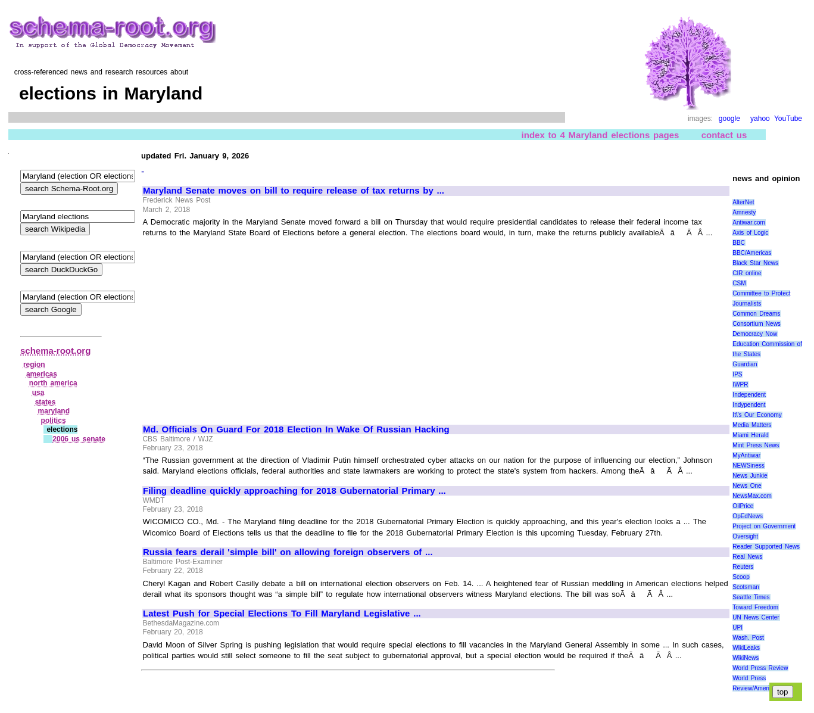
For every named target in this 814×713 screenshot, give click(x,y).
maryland (54, 411)
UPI (737, 627)
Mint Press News (755, 445)
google (729, 118)
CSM (739, 283)
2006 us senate (78, 439)
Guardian (744, 364)
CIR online (746, 273)
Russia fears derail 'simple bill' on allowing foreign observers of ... (288, 552)
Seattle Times (750, 597)
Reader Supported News (766, 546)
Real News (747, 556)
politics (53, 420)
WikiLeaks (746, 647)
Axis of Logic (750, 232)
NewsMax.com (752, 496)
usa (38, 392)
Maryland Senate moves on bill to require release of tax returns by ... (293, 190)
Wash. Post (747, 637)
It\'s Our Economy (756, 415)
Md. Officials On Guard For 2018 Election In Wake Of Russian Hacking (296, 429)
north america (53, 383)
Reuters (742, 566)
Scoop (740, 577)
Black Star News (755, 263)
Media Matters (751, 425)
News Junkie (749, 475)
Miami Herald (750, 435)
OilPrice (742, 506)
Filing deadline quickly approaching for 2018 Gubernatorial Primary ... (294, 491)
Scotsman (745, 587)
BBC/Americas (751, 253)
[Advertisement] (243, 325)
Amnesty (744, 212)
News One (746, 485)
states (45, 402)
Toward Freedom (755, 607)
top (782, 691)
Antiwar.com (748, 222)
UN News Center (755, 617)
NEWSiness (748, 465)
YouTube (788, 118)
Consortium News (756, 323)
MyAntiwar (746, 455)
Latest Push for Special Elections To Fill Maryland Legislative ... (282, 613)
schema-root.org (55, 350)
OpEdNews (747, 516)
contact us (724, 135)
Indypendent (748, 404)
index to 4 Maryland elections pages (600, 135)
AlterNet (743, 202)
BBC (738, 242)
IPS (737, 374)
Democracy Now (754, 334)
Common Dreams (756, 313)
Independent (749, 394)
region (34, 364)
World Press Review (760, 668)
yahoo (760, 118)
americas (41, 374)
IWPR (740, 384)
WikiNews (745, 658)
